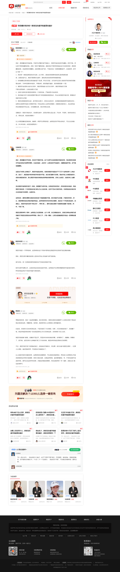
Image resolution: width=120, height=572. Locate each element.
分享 (29, 29)
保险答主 (86, 519)
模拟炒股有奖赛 (76, 2)
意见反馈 (20, 562)
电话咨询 (93, 42)
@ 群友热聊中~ (19, 449)
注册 (106, 2)
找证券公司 (98, 7)
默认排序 (23, 42)
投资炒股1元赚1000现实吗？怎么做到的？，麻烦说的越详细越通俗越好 (46, 415)
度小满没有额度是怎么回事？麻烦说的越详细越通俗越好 (99, 136)
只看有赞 (30, 42)
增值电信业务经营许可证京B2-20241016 (39, 565)
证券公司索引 (82, 536)
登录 (109, 2)
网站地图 (42, 536)
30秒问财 (61, 8)
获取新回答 (29, 34)
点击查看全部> (74, 530)
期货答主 (61, 519)
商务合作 (33, 536)
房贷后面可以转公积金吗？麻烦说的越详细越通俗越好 (99, 131)
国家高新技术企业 (99, 562)
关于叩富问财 (22, 519)
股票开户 (36, 519)
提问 (69, 2)
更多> (108, 164)
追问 (59, 138)
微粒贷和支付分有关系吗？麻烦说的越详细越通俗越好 (99, 157)
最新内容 (51, 536)
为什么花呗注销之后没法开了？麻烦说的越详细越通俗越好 (99, 141)
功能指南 (92, 2)
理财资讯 (86, 8)
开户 (107, 170)
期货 (23, 12)
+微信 (71, 49)
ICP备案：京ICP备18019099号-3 (20, 565)
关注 (73, 138)
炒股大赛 (99, 519)
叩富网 (64, 562)
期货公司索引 (94, 536)
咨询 (107, 54)
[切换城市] (30, 8)
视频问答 (74, 8)
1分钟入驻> (41, 34)
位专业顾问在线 (34, 390)
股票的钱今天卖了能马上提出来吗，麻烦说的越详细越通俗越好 (71, 433)
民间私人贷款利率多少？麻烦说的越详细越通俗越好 (99, 152)
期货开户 (49, 519)
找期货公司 (106, 7)
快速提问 (70, 394)
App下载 (99, 2)
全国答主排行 (71, 536)
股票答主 (74, 519)
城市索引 (61, 536)
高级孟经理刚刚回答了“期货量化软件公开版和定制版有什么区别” (42, 398)
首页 (50, 8)
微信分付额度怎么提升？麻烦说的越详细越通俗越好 (99, 146)
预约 (107, 180)
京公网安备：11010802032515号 (100, 565)
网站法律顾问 (58, 562)
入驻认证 (85, 2)
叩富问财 (11, 12)
